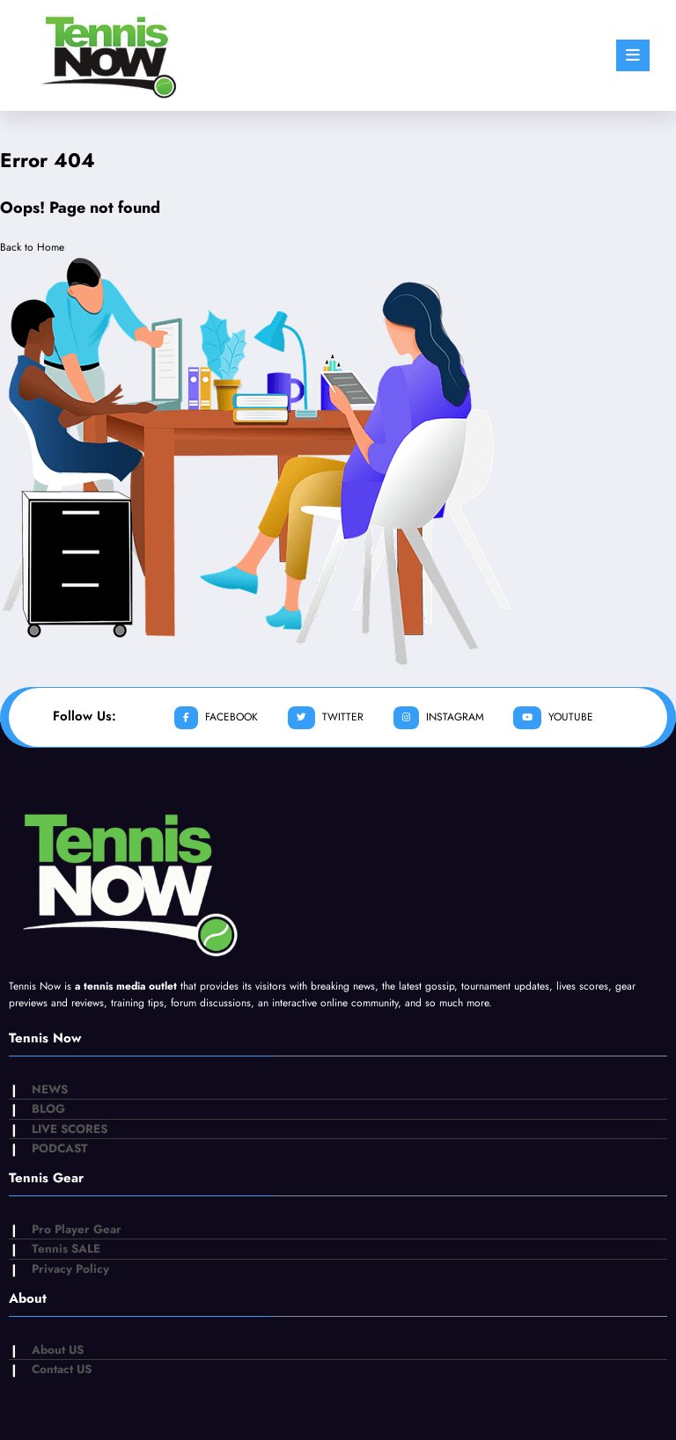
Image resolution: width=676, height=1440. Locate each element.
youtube (553, 718)
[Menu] (633, 55)
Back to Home (32, 247)
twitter (326, 718)
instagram (438, 718)
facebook (216, 718)
